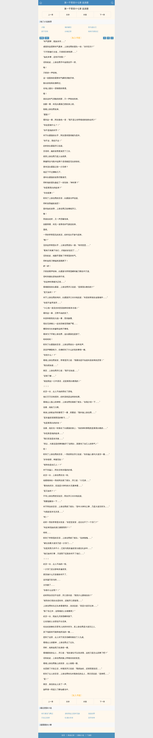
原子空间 (44, 31)
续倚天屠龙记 (93, 31)
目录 (68, 15)
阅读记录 (71, 735)
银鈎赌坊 (68, 27)
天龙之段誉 (45, 718)
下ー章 (102, 15)
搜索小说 (80, 735)
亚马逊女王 (92, 27)
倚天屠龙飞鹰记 (47, 713)
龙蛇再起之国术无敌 (72, 713)
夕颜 (43, 27)
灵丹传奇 (91, 718)
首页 (63, 735)
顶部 (89, 735)
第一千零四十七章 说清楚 (76, 2)
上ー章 (50, 15)
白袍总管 (68, 31)
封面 (85, 15)
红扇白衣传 (69, 718)
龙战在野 (91, 713)
